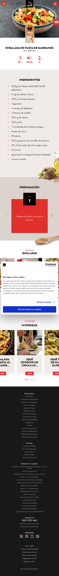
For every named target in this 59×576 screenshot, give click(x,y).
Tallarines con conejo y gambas (29, 480)
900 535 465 (29, 520)
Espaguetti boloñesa (29, 486)
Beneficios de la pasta (30, 491)
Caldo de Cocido (29, 500)
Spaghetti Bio (29, 408)
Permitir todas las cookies (29, 309)
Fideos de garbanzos (29, 434)
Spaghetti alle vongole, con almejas (29, 474)
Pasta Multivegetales (29, 399)
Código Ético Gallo (29, 558)
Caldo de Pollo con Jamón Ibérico (29, 512)
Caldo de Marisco (30, 506)
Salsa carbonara (29, 449)
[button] (55, 4)
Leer (29, 373)
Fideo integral (30, 405)
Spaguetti (29, 422)
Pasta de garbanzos (29, 431)
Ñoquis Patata (29, 411)
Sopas (29, 425)
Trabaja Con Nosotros (29, 526)
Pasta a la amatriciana (29, 477)
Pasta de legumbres (29, 420)
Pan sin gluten (30, 494)
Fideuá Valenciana (29, 471)
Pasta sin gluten (29, 417)
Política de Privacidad (29, 549)
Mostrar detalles (44, 302)
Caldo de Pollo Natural (29, 497)
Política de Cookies (29, 555)
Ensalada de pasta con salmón (29, 483)
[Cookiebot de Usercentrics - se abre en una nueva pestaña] (45, 265)
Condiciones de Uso (29, 552)
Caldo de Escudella (29, 509)
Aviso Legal (29, 546)
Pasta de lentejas (29, 428)
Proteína (29, 396)
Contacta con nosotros (29, 524)
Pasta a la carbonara (29, 488)
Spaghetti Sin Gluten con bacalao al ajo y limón (29, 467)
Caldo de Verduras (29, 503)
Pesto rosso (29, 455)
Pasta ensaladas (29, 414)
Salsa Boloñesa (29, 446)
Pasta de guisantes (29, 437)
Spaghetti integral (29, 402)
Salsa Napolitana (29, 457)
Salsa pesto (29, 452)
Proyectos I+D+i (30, 561)
